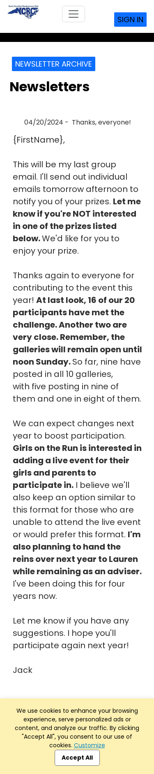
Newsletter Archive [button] (53, 64)
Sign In (130, 19)
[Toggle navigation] (73, 14)
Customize (89, 745)
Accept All (77, 757)
